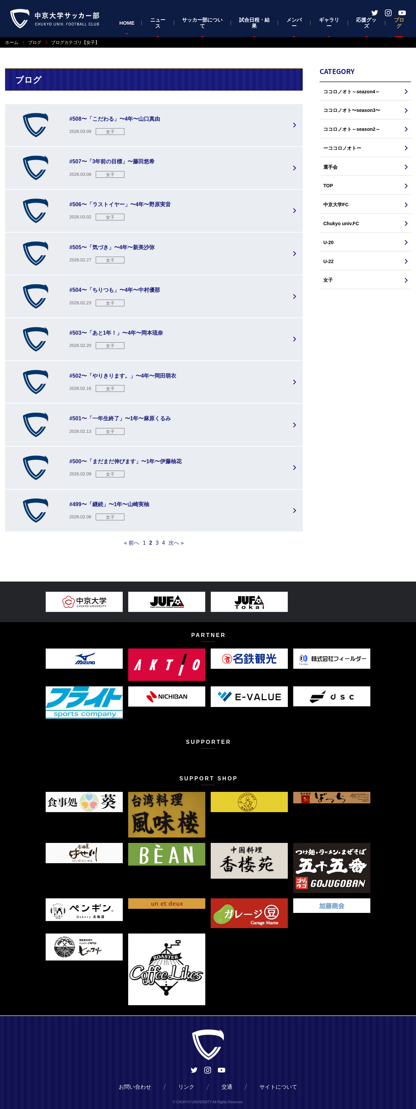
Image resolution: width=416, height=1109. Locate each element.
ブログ (399, 23)
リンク (186, 1087)
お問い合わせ (135, 1087)
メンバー (294, 23)
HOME (127, 23)
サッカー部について (202, 23)
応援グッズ (366, 23)
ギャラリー (329, 23)
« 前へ (131, 543)
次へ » (176, 543)
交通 (227, 1087)
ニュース (157, 23)
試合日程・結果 (254, 23)
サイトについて (278, 1087)
